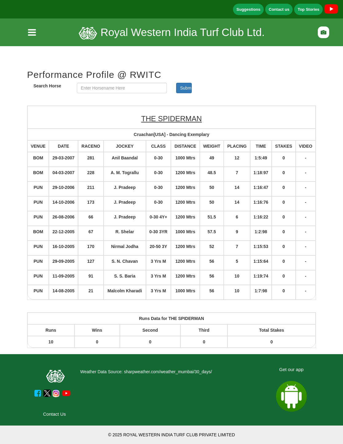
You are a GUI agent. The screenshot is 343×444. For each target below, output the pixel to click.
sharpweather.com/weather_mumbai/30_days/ (168, 371)
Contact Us (54, 414)
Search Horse (47, 85)
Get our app (291, 369)
